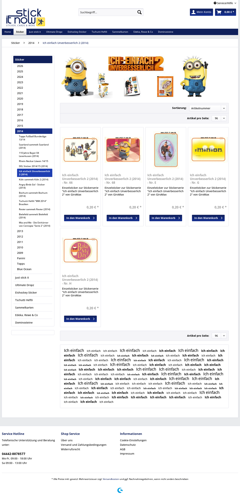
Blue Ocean (24, 269)
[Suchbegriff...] (110, 12)
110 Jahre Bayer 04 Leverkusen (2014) (29, 154)
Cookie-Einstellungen (133, 440)
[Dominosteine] (165, 32)
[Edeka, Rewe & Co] (143, 32)
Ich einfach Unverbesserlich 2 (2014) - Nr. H (80, 279)
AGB (122, 449)
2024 (20, 77)
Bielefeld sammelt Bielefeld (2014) (33, 216)
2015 (20, 125)
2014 (20, 131)
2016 (20, 120)
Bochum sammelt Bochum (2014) (33, 194)
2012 (20, 236)
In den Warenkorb (80, 217)
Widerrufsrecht (70, 449)
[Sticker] (20, 32)
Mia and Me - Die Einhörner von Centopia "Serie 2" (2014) (34, 224)
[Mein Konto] (201, 12)
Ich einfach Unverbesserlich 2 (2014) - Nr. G (208, 179)
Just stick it (22, 277)
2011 (20, 242)
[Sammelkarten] (120, 32)
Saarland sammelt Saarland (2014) (34, 146)
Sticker (19, 59)
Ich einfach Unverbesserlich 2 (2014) (34, 173)
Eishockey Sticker (26, 292)
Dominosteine (24, 322)
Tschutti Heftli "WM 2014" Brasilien (33, 202)
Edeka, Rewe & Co (26, 315)
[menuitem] (110, 13)
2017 (20, 115)
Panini (21, 258)
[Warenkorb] (225, 12)
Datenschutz (128, 445)
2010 (20, 247)
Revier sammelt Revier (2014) (34, 209)
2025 (20, 71)
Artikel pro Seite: (198, 118)
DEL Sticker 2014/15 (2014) (33, 166)
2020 (20, 98)
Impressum (127, 453)
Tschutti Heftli (24, 300)
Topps (21, 263)
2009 (20, 253)
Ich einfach (74, 350)
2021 (20, 93)
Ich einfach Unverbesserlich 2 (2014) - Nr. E (165, 179)
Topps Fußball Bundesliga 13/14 (32, 138)
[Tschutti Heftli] (99, 32)
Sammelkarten (24, 307)
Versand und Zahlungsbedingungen (83, 445)
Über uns (67, 440)
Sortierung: (179, 108)
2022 (20, 87)
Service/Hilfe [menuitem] (224, 3)
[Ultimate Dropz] (54, 32)
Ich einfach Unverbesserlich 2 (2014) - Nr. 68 (122, 179)
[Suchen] (139, 12)
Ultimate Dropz (24, 285)
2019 (20, 104)
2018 (20, 109)
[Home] (8, 32)
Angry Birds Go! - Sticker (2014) (32, 186)
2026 (20, 66)
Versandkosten (111, 479)
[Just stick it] (35, 32)
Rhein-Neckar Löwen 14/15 (33, 161)
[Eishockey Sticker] (77, 32)
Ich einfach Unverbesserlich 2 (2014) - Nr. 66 (80, 179)
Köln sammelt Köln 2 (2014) (33, 179)
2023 (20, 82)
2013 (20, 231)
